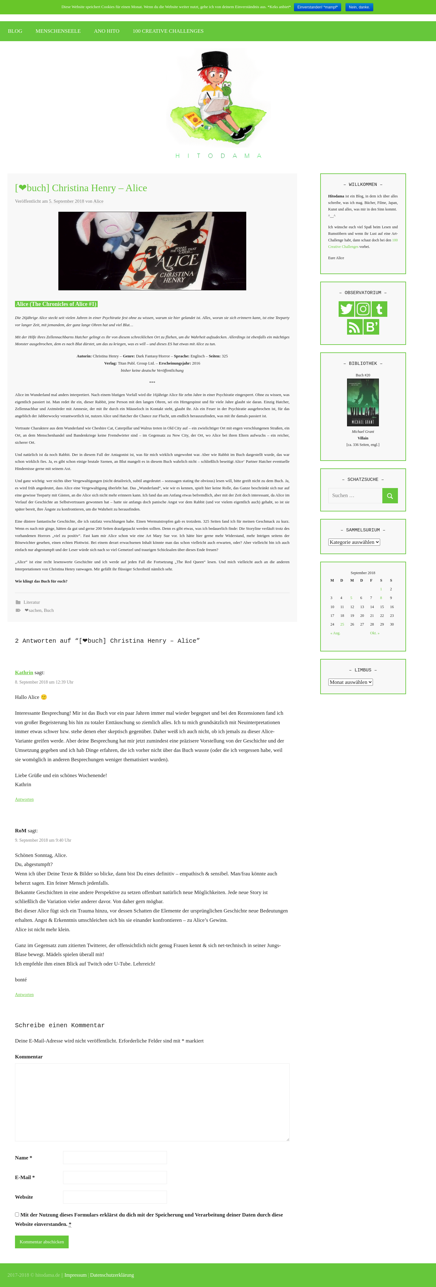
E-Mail (25, 1177)
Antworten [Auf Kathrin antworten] (24, 799)
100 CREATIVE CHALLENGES (168, 31)
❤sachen (33, 610)
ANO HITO (106, 31)
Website (24, 1197)
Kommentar (29, 1057)
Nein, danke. (359, 7)
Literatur (32, 602)
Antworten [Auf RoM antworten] (24, 994)
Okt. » (375, 633)
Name (23, 1158)
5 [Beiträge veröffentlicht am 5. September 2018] (351, 598)
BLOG (15, 31)
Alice (98, 201)
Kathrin (24, 672)
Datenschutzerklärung (112, 1275)
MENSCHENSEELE (58, 31)
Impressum (76, 1275)
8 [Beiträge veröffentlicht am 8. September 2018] (381, 598)
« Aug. (335, 633)
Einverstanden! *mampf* (317, 7)
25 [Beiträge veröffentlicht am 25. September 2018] (342, 624)
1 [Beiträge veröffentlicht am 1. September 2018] (381, 589)
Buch (49, 610)
